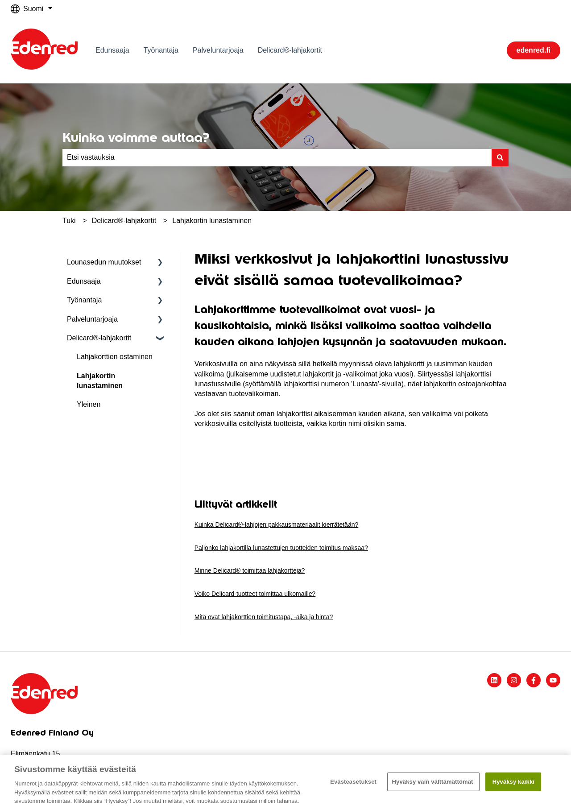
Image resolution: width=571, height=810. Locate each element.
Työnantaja (161, 50)
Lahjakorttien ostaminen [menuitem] (115, 356)
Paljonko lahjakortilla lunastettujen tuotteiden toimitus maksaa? (281, 547)
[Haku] (500, 157)
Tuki (69, 220)
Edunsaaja (112, 50)
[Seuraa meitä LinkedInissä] (494, 680)
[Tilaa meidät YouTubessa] (553, 680)
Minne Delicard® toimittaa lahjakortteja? (249, 570)
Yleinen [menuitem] (88, 404)
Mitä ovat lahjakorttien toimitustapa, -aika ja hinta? (263, 616)
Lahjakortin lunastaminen (212, 220)
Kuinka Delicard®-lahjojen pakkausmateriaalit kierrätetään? (276, 524)
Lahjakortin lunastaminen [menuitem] (100, 380)
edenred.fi (533, 50)
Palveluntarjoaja (218, 50)
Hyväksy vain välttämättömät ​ (433, 781)
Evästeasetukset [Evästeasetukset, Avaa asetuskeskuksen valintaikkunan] (353, 781)
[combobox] (277, 157)
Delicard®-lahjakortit (290, 50)
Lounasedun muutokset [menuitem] (104, 262)
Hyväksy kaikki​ (513, 781)
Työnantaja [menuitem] (84, 300)
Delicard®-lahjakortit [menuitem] (99, 338)
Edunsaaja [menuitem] (84, 281)
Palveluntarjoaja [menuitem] (92, 319)
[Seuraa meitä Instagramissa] (514, 680)
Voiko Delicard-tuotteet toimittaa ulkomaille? (255, 593)
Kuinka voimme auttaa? (135, 137)
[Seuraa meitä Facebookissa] (533, 680)
